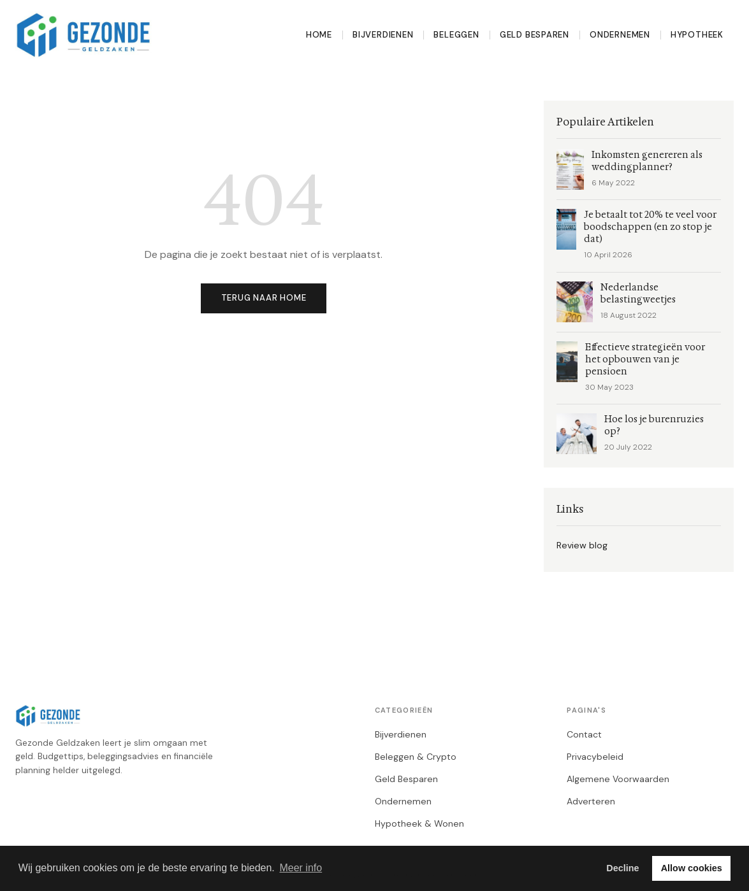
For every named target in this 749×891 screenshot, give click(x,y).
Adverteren (591, 801)
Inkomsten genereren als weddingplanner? (647, 161)
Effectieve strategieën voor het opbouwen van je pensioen (645, 359)
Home (319, 34)
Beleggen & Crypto (415, 756)
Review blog (581, 545)
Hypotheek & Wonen (419, 823)
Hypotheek (697, 34)
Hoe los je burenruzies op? (654, 425)
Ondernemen (620, 34)
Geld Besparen (534, 34)
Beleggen (456, 34)
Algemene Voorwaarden (618, 779)
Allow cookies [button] (691, 868)
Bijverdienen (383, 34)
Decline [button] (622, 868)
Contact (584, 734)
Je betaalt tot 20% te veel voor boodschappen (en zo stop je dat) (650, 227)
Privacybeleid (595, 756)
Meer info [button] (300, 867)
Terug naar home (264, 297)
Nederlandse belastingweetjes (638, 294)
